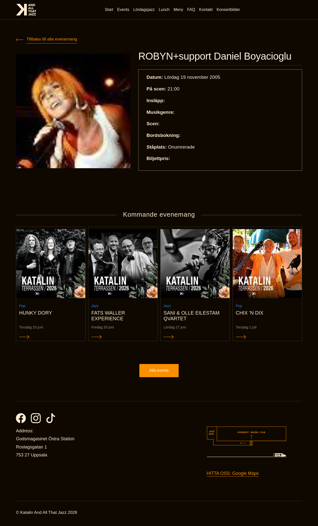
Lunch (164, 10)
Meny (179, 10)
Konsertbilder (228, 10)
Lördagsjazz (144, 10)
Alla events (159, 372)
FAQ (192, 10)
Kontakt (206, 10)
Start (109, 10)
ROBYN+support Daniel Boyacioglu (218, 56)
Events (124, 10)
